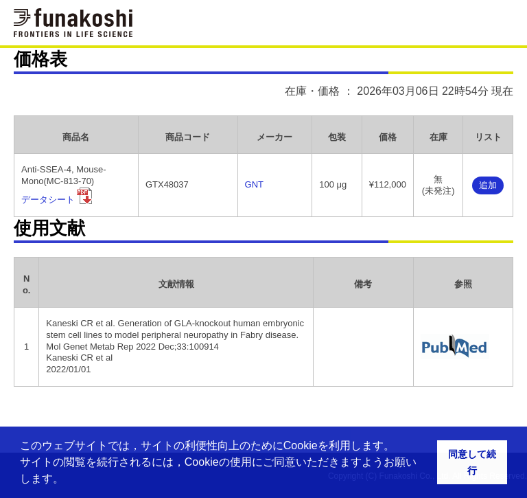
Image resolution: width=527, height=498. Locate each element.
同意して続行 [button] (472, 462)
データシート (48, 199)
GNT (254, 184)
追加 (488, 185)
